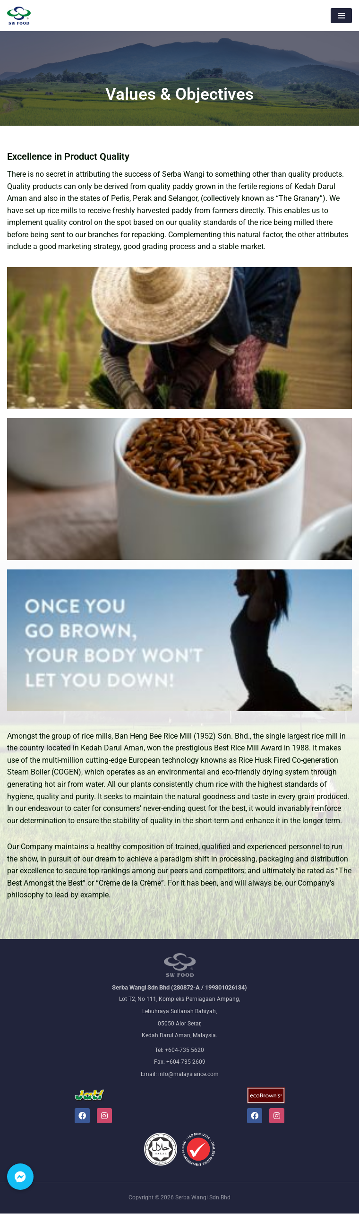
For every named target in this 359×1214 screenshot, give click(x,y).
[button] (20, 1176)
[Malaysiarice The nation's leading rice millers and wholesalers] (19, 16)
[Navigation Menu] (341, 15)
